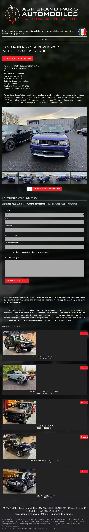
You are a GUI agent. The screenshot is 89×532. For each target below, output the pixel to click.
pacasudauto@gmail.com (13, 33)
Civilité (7, 210)
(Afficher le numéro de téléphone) (49, 31)
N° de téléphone (12, 242)
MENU (44, 39)
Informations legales (33, 528)
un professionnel (40, 252)
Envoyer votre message (16, 280)
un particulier (23, 252)
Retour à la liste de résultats (17, 58)
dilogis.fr (54, 528)
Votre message (12, 257)
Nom (7, 218)
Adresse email (11, 235)
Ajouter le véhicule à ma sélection (47, 189)
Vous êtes (10, 252)
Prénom (8, 225)
